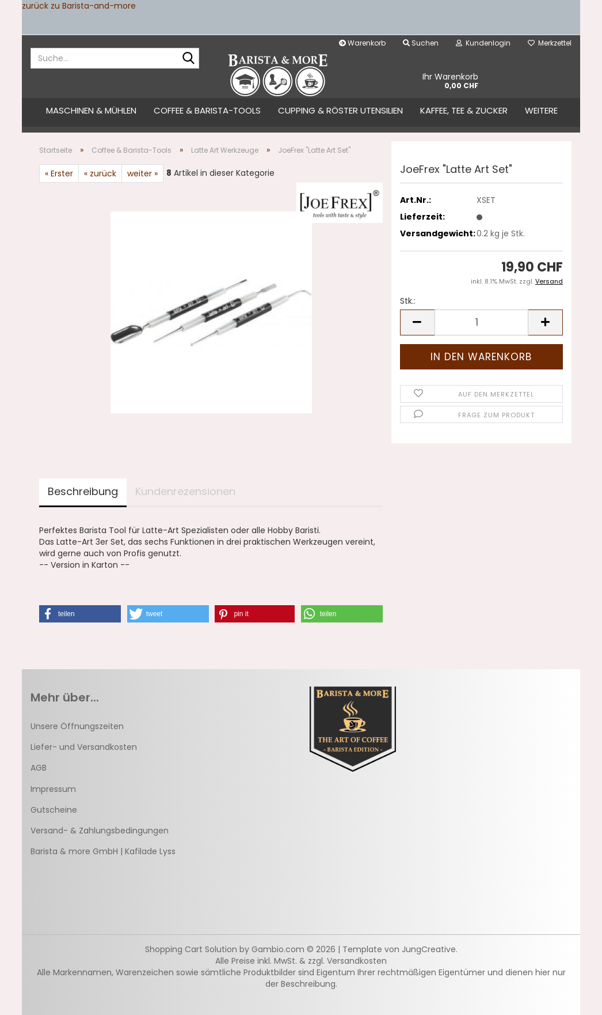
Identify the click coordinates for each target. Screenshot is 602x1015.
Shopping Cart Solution (191, 949)
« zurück (100, 173)
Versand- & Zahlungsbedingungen (100, 830)
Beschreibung (83, 491)
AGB (39, 767)
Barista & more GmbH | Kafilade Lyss (103, 851)
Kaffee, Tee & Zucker (464, 110)
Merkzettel (549, 43)
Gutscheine (54, 810)
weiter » (142, 173)
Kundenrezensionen (185, 491)
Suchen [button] (421, 43)
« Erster (59, 173)
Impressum (53, 789)
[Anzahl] (481, 322)
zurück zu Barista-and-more (79, 6)
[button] (417, 322)
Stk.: (408, 301)
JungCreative (429, 949)
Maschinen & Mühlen (91, 110)
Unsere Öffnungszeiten (77, 726)
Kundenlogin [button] (483, 43)
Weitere (541, 110)
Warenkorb (362, 43)
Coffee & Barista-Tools (207, 110)
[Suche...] (188, 58)
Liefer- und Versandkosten (84, 747)
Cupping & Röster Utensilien (340, 110)
